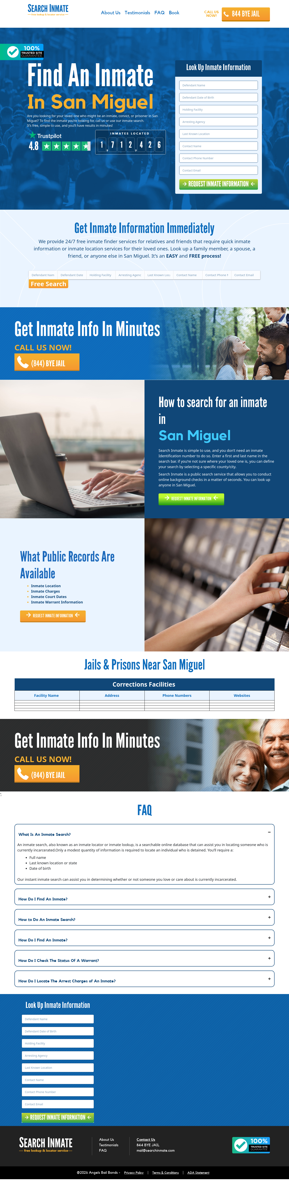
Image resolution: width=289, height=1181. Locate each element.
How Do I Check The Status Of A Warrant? (58, 964)
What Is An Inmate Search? (44, 838)
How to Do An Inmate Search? (46, 923)
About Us (106, 1142)
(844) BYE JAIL (50, 359)
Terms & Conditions (165, 1175)
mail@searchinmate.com (156, 1153)
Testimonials (108, 1148)
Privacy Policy (130, 1175)
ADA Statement (201, 1175)
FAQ (103, 1153)
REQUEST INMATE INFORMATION (198, 497)
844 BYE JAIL (246, 14)
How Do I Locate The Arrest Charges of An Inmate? (67, 984)
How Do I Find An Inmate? (42, 902)
